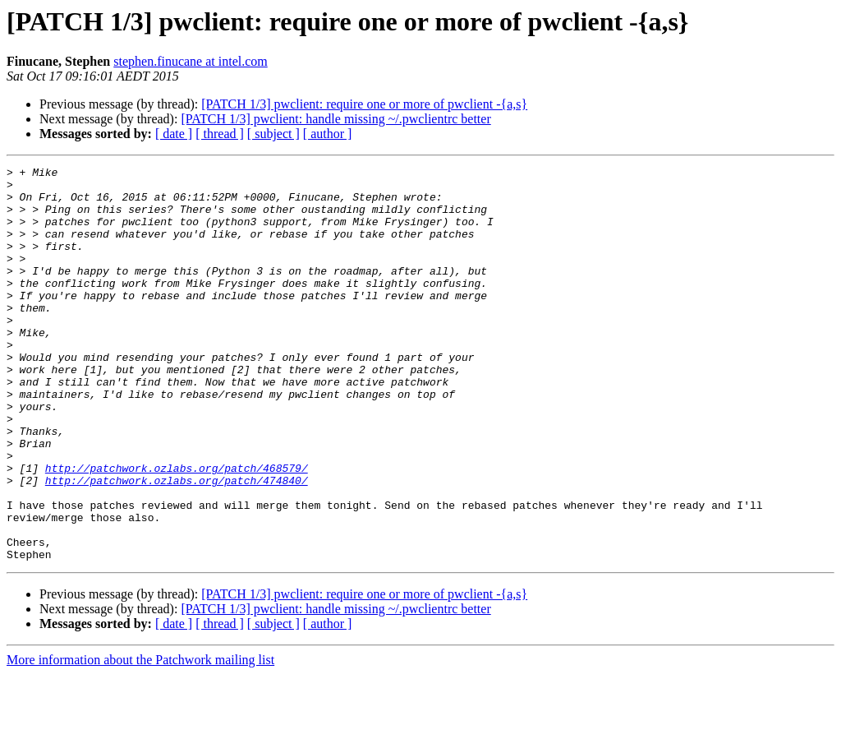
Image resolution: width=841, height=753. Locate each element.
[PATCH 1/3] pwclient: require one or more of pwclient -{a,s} (364, 104)
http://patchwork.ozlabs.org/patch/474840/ (176, 544)
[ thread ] (219, 134)
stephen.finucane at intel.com (190, 61)
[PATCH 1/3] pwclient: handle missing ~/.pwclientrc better (335, 119)
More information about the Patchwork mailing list (140, 739)
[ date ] (173, 134)
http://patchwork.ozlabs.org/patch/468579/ (176, 529)
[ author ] (327, 134)
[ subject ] (273, 134)
